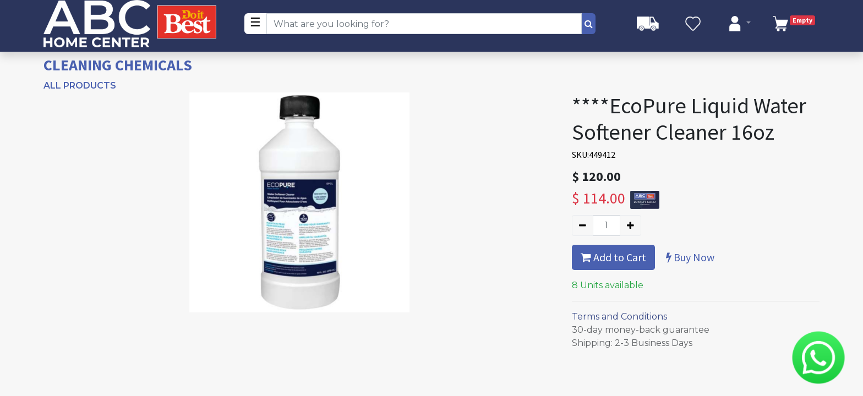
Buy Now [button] (690, 257)
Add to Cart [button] (613, 257)
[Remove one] (582, 225)
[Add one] (630, 225)
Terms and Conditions (619, 316)
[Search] (589, 23)
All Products (79, 85)
